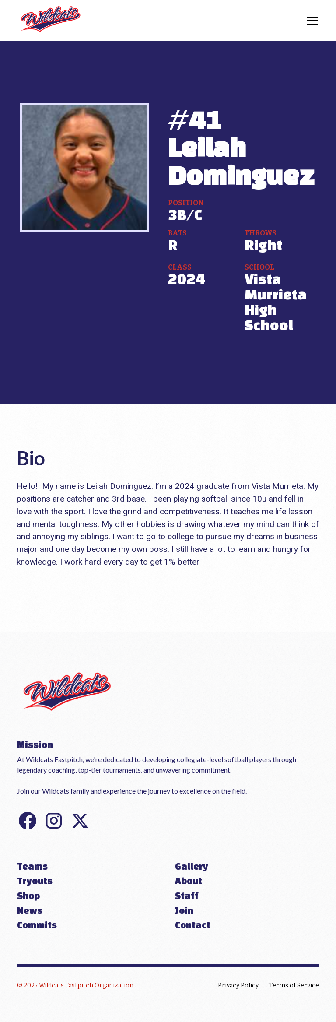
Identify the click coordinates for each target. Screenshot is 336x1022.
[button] (310, 20)
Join (184, 910)
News (29, 910)
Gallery (191, 866)
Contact (192, 925)
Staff (187, 895)
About (188, 880)
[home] (51, 20)
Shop (28, 895)
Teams (32, 866)
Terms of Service (294, 985)
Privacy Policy (238, 985)
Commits (37, 925)
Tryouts (34, 880)
